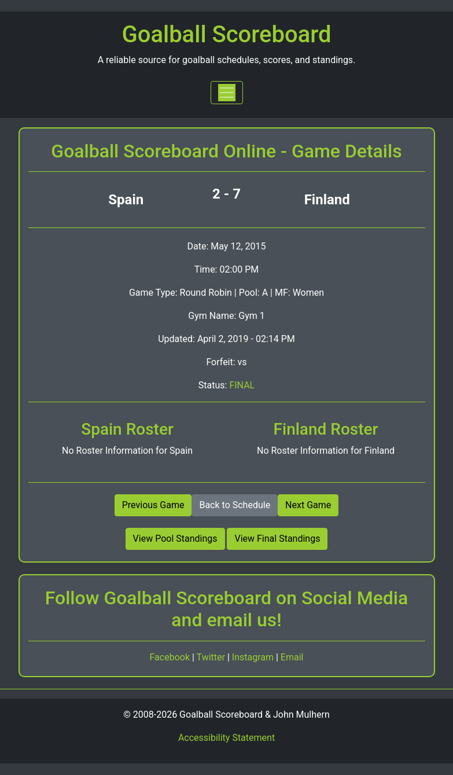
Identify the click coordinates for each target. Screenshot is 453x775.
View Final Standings (277, 538)
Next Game (308, 504)
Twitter (212, 657)
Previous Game (153, 504)
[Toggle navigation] (227, 92)
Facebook (171, 657)
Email (292, 657)
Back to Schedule (234, 504)
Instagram (254, 657)
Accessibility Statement (226, 737)
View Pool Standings (175, 538)
